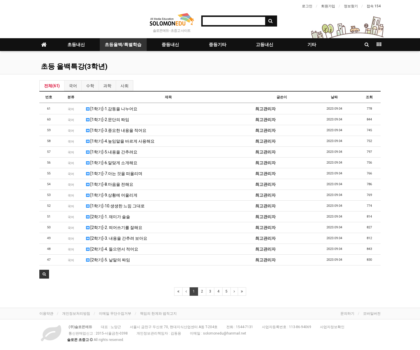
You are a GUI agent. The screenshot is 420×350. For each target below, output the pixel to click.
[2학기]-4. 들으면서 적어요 (112, 249)
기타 (311, 44)
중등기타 (217, 44)
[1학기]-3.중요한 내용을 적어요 (116, 130)
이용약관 (46, 314)
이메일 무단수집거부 (115, 314)
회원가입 (328, 6)
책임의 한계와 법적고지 (158, 314)
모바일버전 (372, 314)
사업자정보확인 (332, 327)
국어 (73, 85)
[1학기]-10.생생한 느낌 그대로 (115, 206)
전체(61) (52, 85)
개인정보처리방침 (76, 314)
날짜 (334, 97)
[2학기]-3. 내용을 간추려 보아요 (116, 238)
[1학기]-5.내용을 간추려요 (111, 152)
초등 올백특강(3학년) (74, 66)
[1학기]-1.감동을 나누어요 (111, 108)
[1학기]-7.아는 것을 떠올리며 (114, 173)
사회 (124, 85)
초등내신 (76, 44)
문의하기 (347, 314)
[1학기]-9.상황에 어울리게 (111, 195)
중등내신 (170, 44)
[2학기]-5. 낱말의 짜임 (108, 260)
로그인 (307, 6)
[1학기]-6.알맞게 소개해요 (111, 162)
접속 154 (374, 6)
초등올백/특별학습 (123, 44)
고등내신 (264, 44)
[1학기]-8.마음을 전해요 (109, 184)
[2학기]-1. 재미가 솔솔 (108, 216)
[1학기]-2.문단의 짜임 (107, 119)
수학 (90, 85)
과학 (107, 85)
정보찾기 (351, 6)
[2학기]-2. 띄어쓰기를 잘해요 (114, 227)
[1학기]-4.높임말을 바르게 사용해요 (120, 141)
